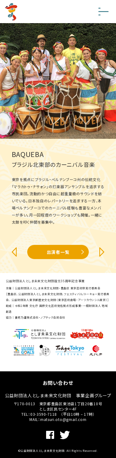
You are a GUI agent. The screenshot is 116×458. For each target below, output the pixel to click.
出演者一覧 (58, 252)
